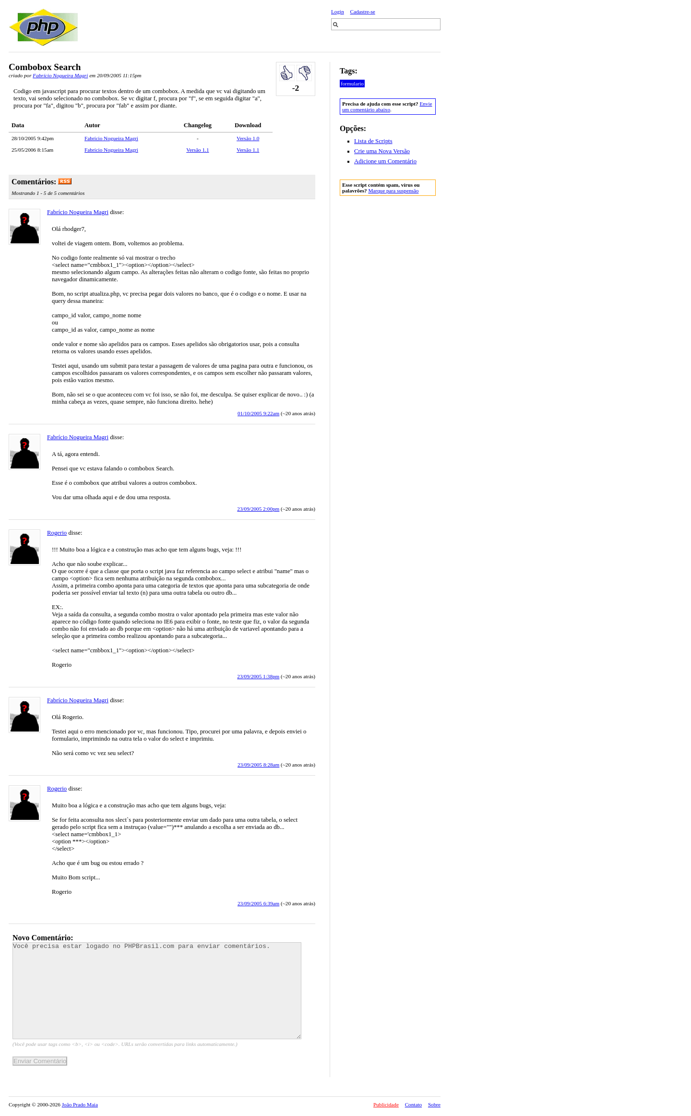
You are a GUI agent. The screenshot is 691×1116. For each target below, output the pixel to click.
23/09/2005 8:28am (258, 765)
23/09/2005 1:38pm (258, 676)
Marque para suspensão (393, 190)
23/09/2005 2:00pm (258, 509)
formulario (352, 83)
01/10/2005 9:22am (258, 413)
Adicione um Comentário (385, 161)
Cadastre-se (362, 11)
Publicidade (386, 1104)
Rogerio (57, 532)
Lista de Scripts (373, 141)
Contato (413, 1104)
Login (337, 11)
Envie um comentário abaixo (387, 106)
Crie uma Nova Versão (382, 151)
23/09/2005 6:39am (258, 903)
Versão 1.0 (248, 138)
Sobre (434, 1104)
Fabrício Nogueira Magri (60, 75)
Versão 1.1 (197, 150)
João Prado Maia (80, 1104)
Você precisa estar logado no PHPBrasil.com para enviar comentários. (156, 990)
